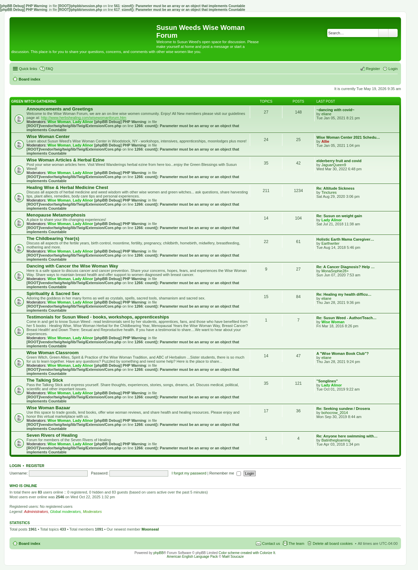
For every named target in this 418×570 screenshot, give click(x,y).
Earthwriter (330, 243)
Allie (325, 141)
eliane (326, 114)
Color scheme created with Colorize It (247, 553)
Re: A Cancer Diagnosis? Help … (345, 267)
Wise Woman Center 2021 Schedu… (348, 137)
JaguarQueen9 (333, 165)
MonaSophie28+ (335, 271)
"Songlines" (327, 381)
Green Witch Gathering (33, 101)
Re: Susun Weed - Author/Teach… (346, 318)
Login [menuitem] (393, 69)
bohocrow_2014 (334, 413)
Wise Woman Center (48, 136)
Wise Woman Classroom (53, 352)
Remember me (225, 473)
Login (15, 466)
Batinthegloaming (335, 440)
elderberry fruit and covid (339, 161)
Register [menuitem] (373, 69)
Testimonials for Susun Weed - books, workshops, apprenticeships (98, 316)
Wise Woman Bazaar (48, 407)
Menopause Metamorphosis (56, 215)
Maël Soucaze (233, 556)
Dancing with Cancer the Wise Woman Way (72, 266)
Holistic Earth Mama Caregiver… (345, 239)
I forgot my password (189, 473)
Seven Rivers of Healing (52, 435)
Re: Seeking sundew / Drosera (343, 409)
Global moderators (65, 511)
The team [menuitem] (296, 543)
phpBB (158, 553)
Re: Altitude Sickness (335, 188)
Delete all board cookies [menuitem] (332, 543)
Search (383, 33)
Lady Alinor (83, 122)
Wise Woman (59, 122)
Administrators (36, 511)
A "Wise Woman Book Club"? (342, 353)
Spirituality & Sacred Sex (53, 293)
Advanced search (393, 33)
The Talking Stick (45, 380)
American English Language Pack (192, 556)
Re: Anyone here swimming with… (347, 436)
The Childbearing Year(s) (53, 238)
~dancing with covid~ (335, 110)
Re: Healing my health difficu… (343, 294)
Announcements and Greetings (60, 108)
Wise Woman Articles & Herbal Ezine (65, 159)
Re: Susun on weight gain (339, 216)
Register (35, 466)
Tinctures (329, 192)
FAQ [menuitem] (49, 69)
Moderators (92, 511)
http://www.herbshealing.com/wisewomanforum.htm (83, 118)
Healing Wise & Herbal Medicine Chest (67, 187)
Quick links (28, 69)
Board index (29, 543)
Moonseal (150, 529)
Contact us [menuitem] (271, 543)
